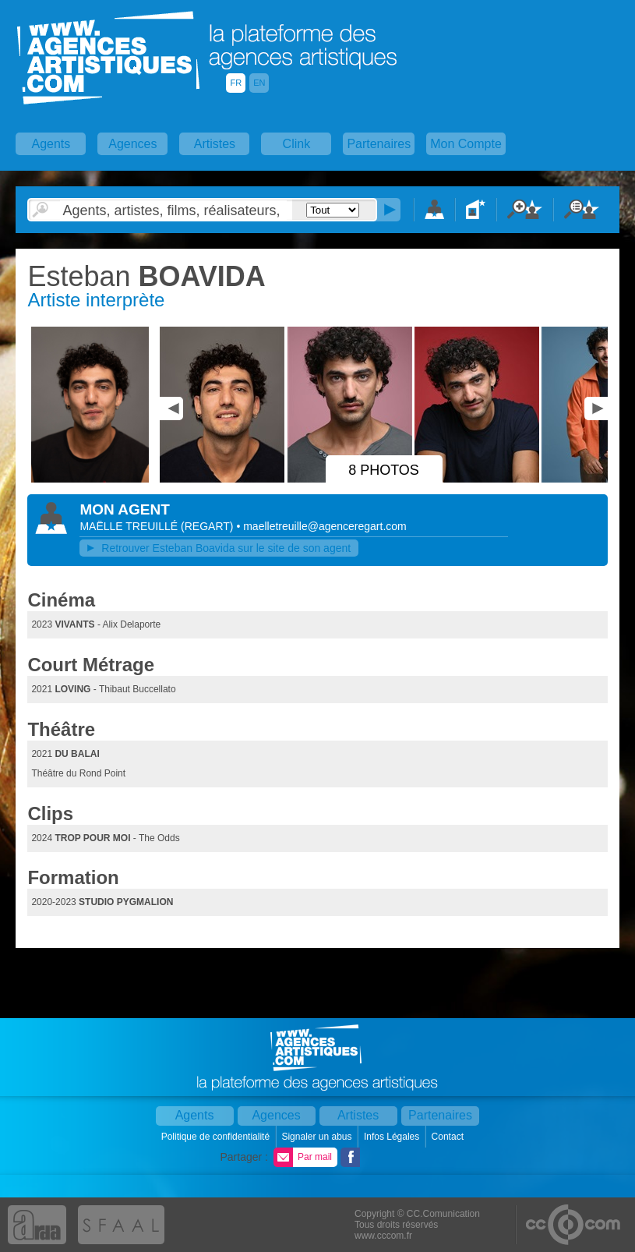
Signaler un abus (317, 1136)
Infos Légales (393, 1136)
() (208, 526)
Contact (449, 1136)
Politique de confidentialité (217, 1136)
